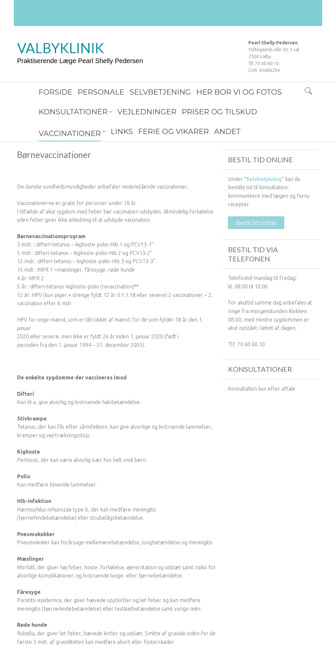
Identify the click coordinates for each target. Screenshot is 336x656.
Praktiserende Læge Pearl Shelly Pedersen (80, 60)
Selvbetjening (264, 159)
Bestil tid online (256, 203)
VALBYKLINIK (60, 48)
